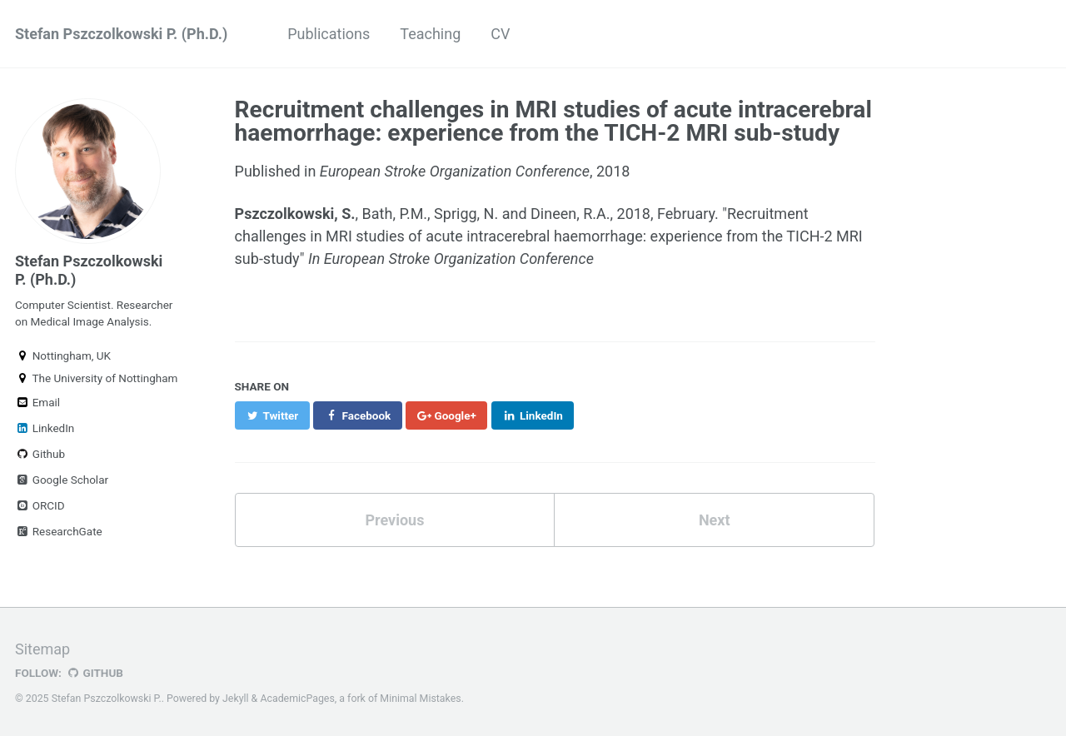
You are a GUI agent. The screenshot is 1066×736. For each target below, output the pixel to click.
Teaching (430, 33)
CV (500, 33)
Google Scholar (61, 479)
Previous (394, 520)
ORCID (40, 505)
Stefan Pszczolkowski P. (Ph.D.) (121, 33)
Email (37, 402)
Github (40, 453)
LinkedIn (44, 428)
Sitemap (42, 649)
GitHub (94, 672)
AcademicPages (297, 698)
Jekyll (235, 698)
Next (714, 520)
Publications (328, 33)
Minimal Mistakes (420, 698)
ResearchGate (58, 531)
